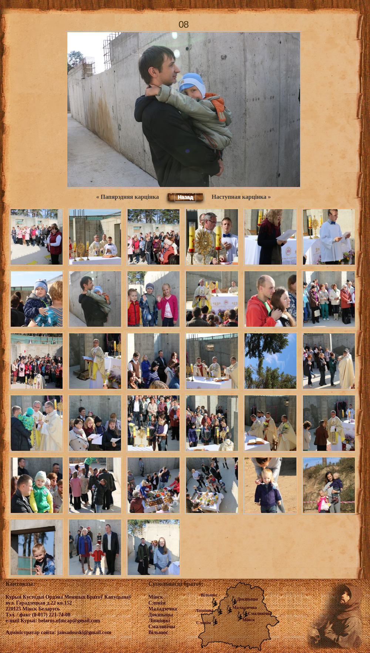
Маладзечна (244, 607)
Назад (185, 197)
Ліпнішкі (204, 610)
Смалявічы (259, 613)
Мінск (248, 619)
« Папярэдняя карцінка (127, 197)
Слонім (203, 622)
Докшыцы (247, 599)
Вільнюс (209, 595)
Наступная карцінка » (241, 197)
